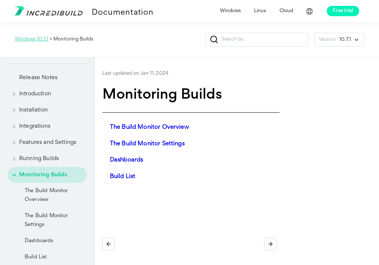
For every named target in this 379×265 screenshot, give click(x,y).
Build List (123, 177)
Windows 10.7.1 (31, 39)
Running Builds (33, 159)
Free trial (343, 11)
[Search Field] (257, 39)
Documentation (122, 13)
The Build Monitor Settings (46, 220)
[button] (214, 39)
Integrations (28, 126)
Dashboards (39, 241)
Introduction (29, 94)
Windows (230, 11)
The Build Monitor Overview (46, 195)
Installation (27, 110)
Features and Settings (41, 142)
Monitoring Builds (37, 175)
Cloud (286, 11)
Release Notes (38, 77)
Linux (260, 11)
